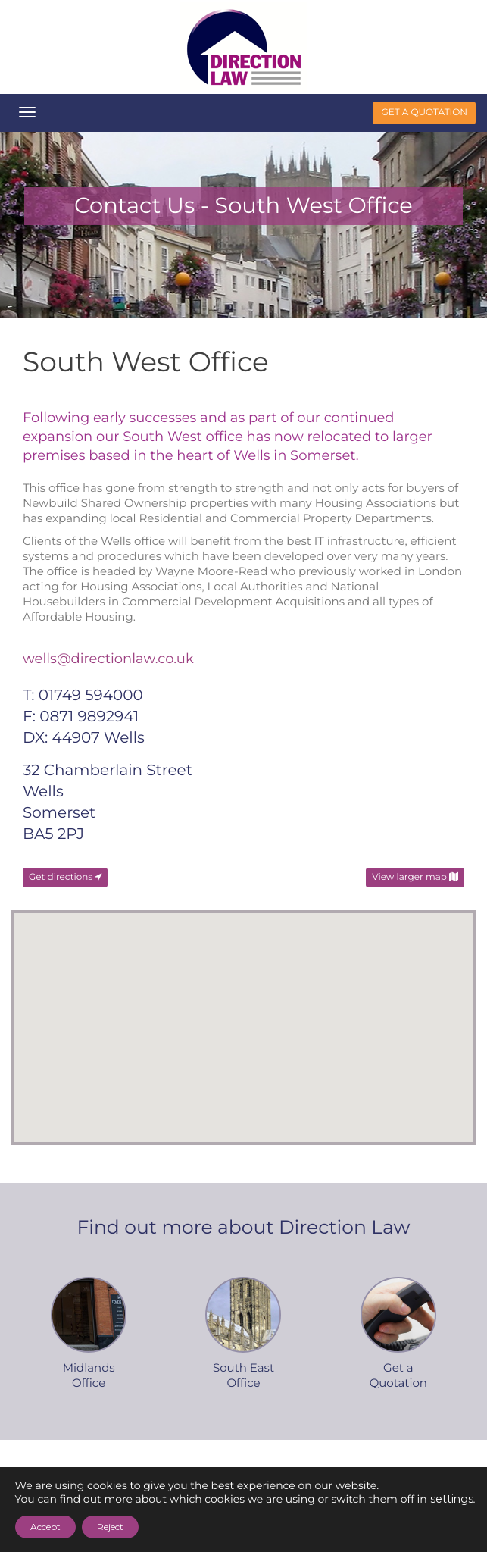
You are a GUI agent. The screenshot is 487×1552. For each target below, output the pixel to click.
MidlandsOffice (89, 1375)
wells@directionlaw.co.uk (108, 658)
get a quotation (424, 112)
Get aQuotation (398, 1375)
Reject (110, 1526)
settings (451, 1499)
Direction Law (244, 46)
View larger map (415, 877)
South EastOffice (243, 1375)
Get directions (65, 877)
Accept (45, 1526)
